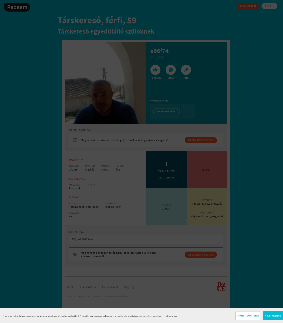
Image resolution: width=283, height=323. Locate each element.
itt (164, 315)
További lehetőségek (248, 315)
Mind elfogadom (273, 315)
